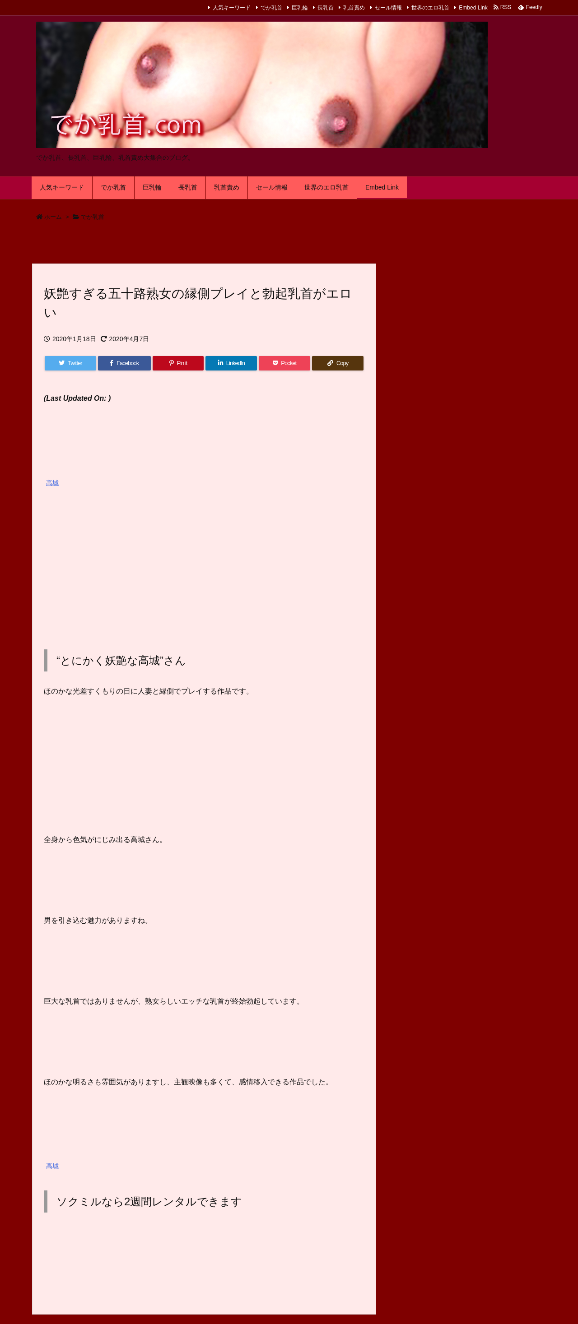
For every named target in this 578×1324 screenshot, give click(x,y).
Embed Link (473, 8)
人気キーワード (232, 8)
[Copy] (338, 363)
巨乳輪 (300, 8)
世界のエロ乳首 (430, 8)
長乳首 (325, 8)
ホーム (53, 216)
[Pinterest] (178, 363)
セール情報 (388, 8)
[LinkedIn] (231, 363)
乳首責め (354, 8)
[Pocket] (284, 363)
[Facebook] (124, 363)
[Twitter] (70, 363)
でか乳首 (271, 8)
